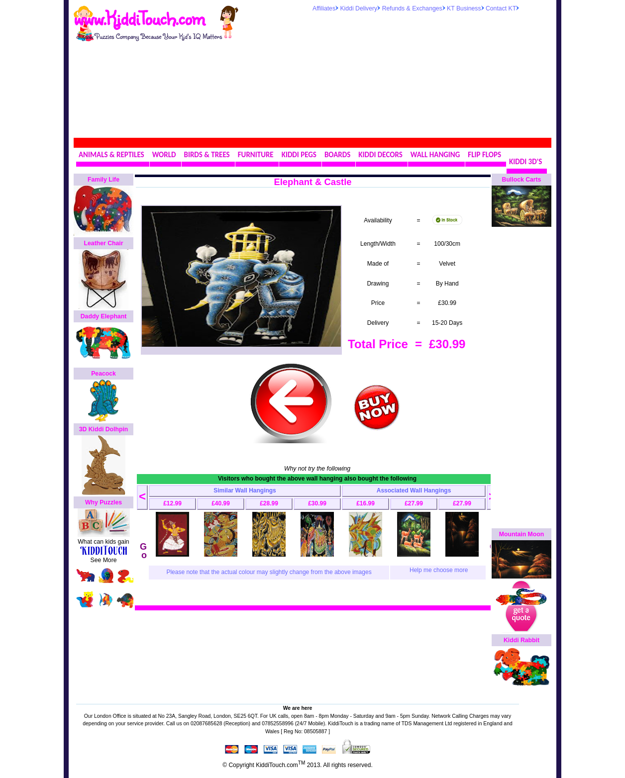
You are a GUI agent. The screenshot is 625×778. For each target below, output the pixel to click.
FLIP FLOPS (484, 154)
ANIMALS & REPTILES (111, 154)
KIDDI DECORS (380, 154)
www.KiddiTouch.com (139, 18)
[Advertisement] (379, 74)
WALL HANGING (435, 154)
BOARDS (337, 154)
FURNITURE (256, 154)
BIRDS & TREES (207, 154)
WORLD (164, 154)
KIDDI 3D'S (525, 161)
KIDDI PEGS (299, 154)
